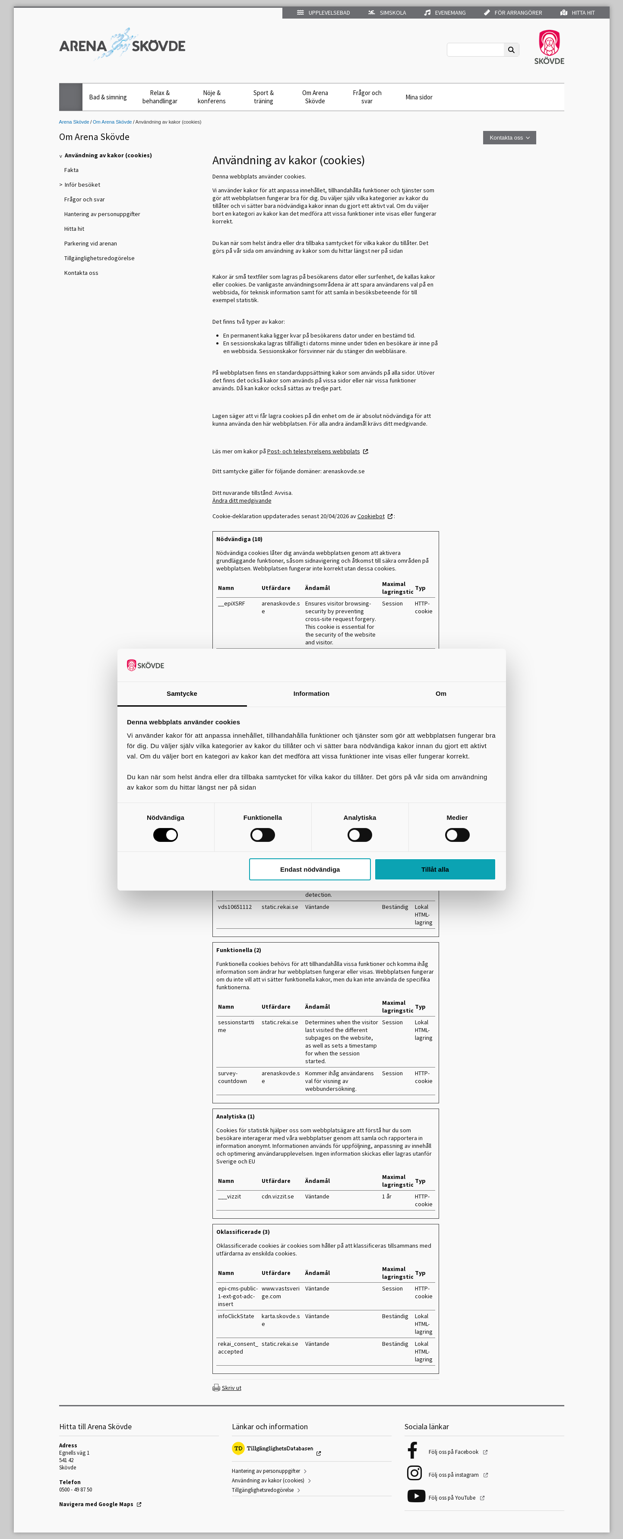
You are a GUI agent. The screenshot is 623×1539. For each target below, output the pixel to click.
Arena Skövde (74, 121)
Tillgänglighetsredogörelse (263, 1490)
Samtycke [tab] (182, 693)
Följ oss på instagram (454, 1474)
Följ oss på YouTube (453, 1497)
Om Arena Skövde (315, 97)
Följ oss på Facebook (454, 1452)
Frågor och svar (367, 97)
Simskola (387, 12)
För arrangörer (513, 12)
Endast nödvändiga (310, 869)
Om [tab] (441, 693)
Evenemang (445, 12)
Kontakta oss (506, 137)
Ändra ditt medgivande (242, 500)
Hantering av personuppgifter (266, 1471)
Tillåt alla (435, 869)
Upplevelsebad (323, 12)
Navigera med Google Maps (96, 1504)
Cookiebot (371, 516)
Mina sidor (419, 97)
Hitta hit (577, 12)
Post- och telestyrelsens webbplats (313, 451)
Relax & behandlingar (159, 97)
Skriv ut (231, 1388)
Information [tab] (312, 693)
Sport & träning (263, 97)
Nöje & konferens (212, 97)
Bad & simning (108, 97)
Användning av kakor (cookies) (268, 1480)
